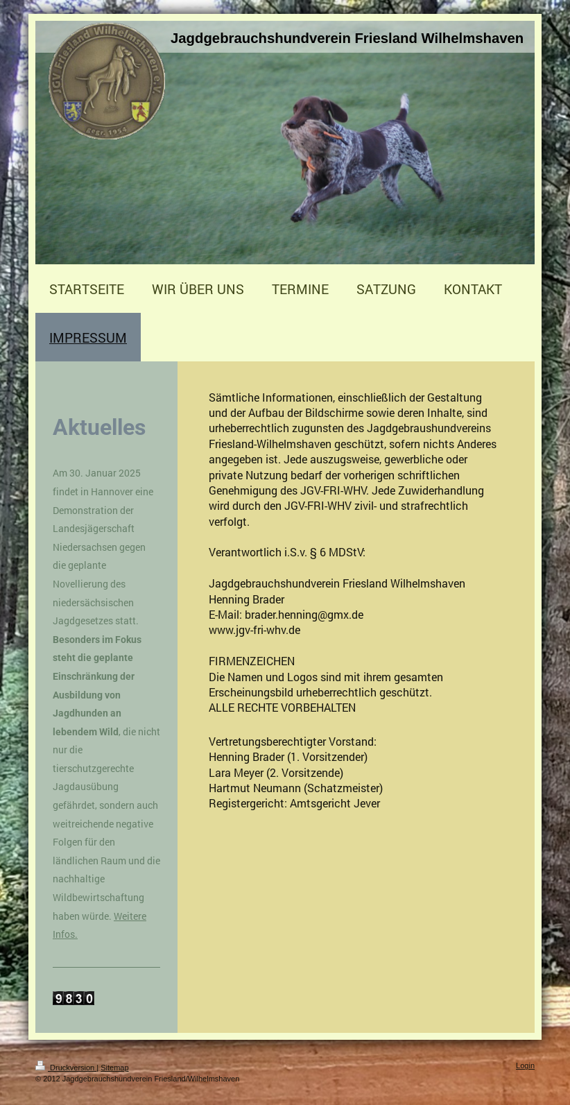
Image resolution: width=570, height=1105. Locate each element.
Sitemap (114, 1067)
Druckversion (65, 1067)
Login (525, 1065)
